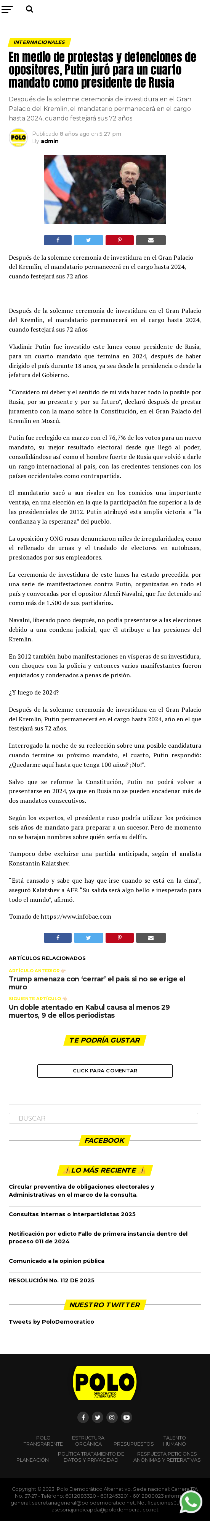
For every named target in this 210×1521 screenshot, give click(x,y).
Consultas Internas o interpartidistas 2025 (72, 1214)
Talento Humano (174, 1441)
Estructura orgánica (88, 1441)
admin (50, 141)
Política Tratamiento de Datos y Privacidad (91, 1457)
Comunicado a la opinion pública (56, 1260)
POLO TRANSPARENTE (43, 1441)
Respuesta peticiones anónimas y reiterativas (167, 1457)
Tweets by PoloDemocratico (51, 1321)
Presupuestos (134, 1444)
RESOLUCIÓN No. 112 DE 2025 (52, 1280)
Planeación (32, 1460)
